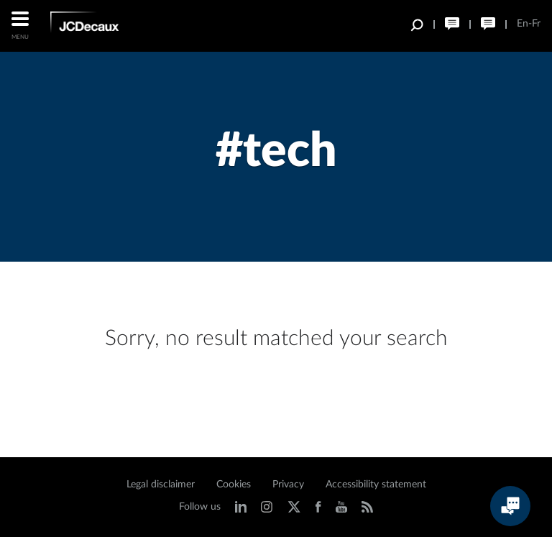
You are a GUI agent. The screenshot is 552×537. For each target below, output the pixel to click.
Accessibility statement (376, 484)
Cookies (233, 484)
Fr (536, 24)
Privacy (288, 484)
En (522, 24)
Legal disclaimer (160, 484)
